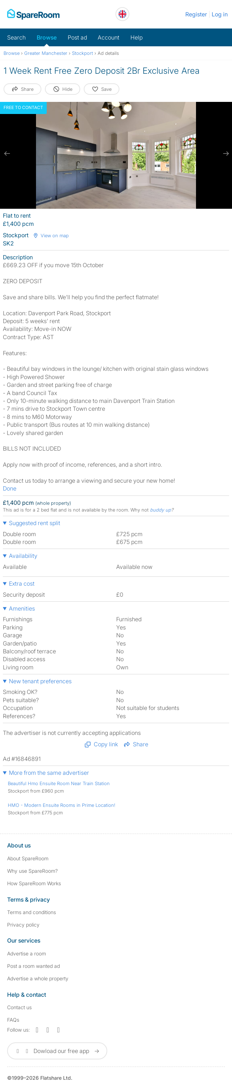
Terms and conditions (31, 912)
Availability (23, 555)
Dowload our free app (57, 1050)
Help (136, 37)
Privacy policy (23, 925)
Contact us (19, 1007)
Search (16, 37)
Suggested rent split (34, 523)
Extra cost (22, 583)
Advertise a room (26, 953)
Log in (220, 14)
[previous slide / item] (7, 153)
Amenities (22, 608)
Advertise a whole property (37, 978)
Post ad (77, 37)
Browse (47, 37)
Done (9, 488)
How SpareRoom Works (34, 883)
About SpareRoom (27, 858)
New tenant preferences (40, 681)
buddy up (160, 510)
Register (196, 14)
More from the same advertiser (49, 772)
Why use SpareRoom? (32, 871)
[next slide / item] (225, 153)
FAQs (13, 1020)
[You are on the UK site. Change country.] (122, 14)
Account (108, 37)
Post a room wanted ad (33, 966)
